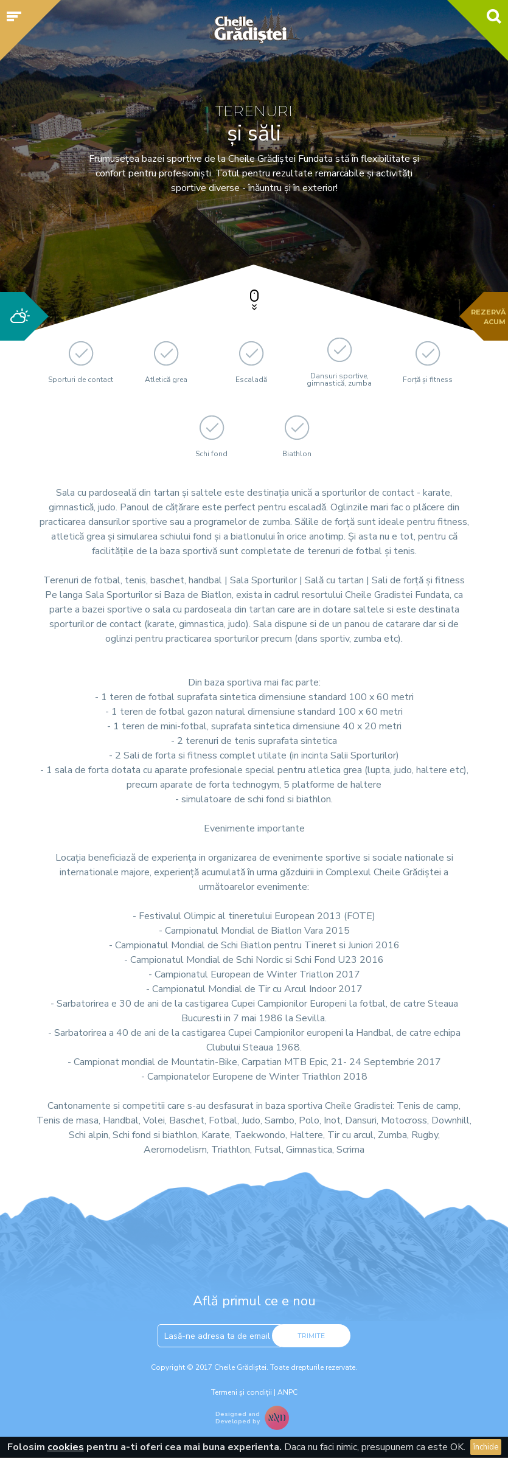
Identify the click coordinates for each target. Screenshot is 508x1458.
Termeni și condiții (241, 1392)
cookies (65, 1447)
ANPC (287, 1392)
